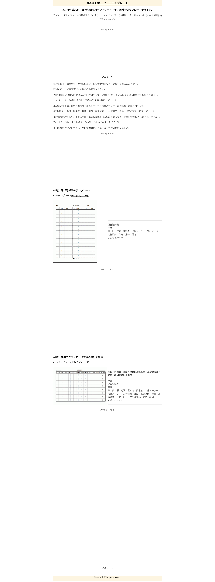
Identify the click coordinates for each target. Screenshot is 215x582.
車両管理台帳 (88, 128)
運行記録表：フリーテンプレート (107, 3)
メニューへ (107, 77)
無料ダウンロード (80, 195)
